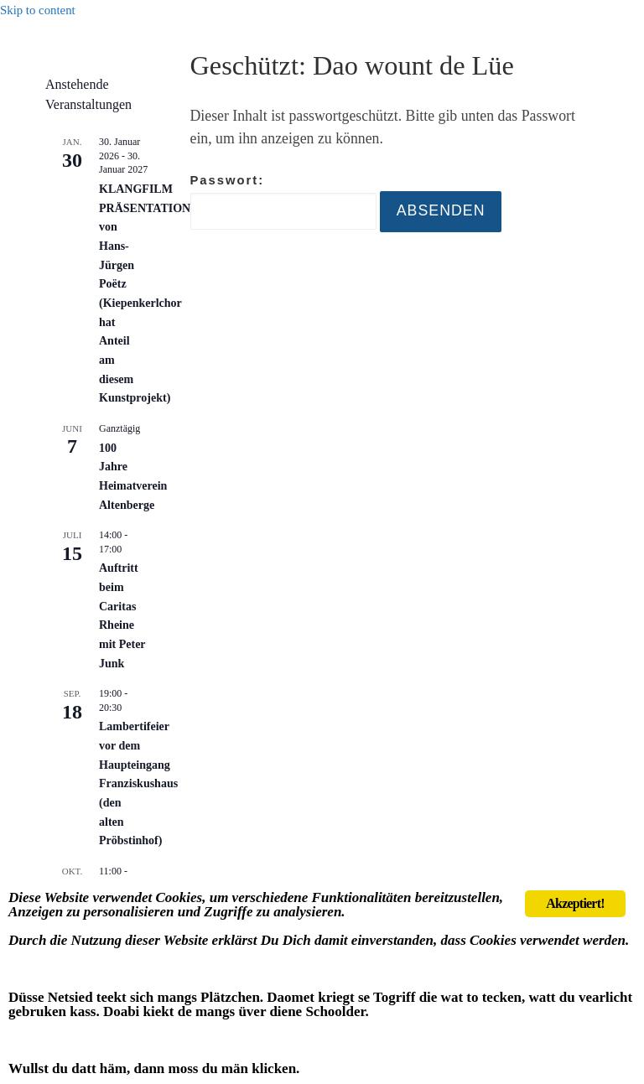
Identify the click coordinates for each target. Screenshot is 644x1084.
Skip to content (37, 10)
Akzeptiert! (575, 903)
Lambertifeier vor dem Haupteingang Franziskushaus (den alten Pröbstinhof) (138, 783)
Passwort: (283, 202)
